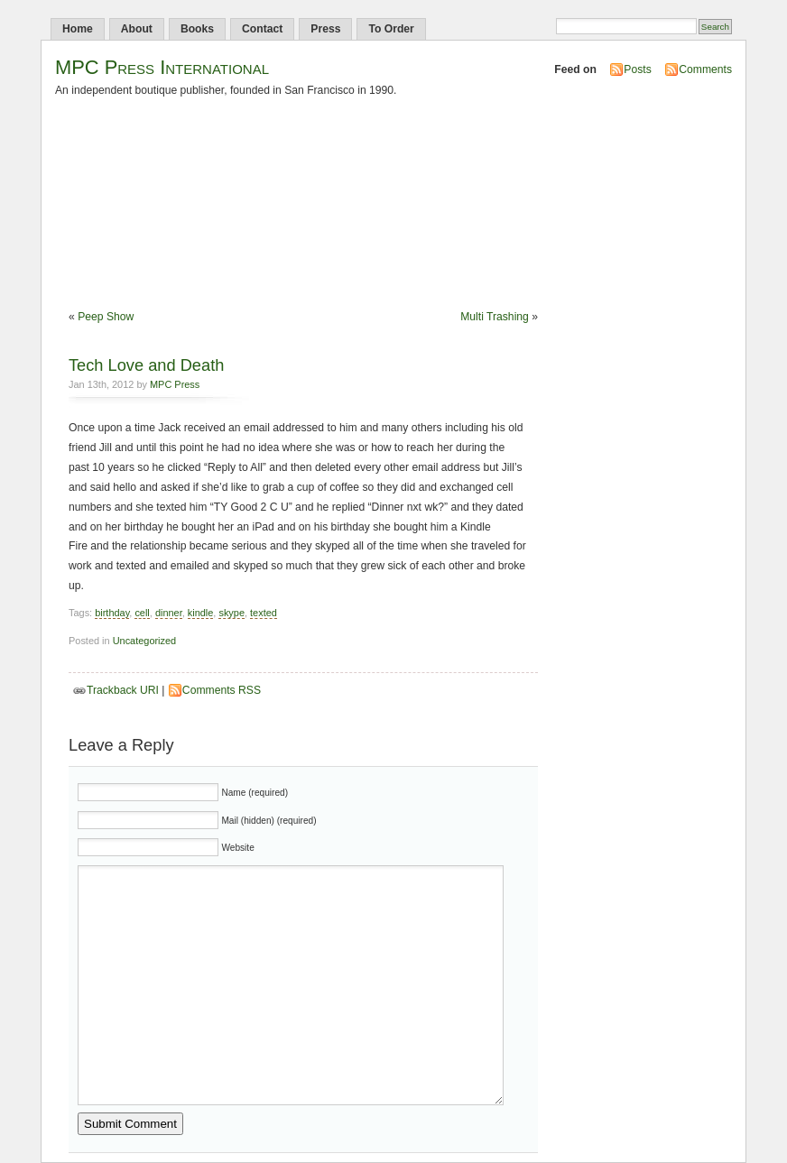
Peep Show (106, 316)
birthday (112, 612)
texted (263, 612)
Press (325, 29)
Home (77, 29)
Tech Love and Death (146, 364)
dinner (168, 612)
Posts (637, 69)
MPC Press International (162, 67)
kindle (201, 612)
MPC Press (174, 384)
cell (141, 612)
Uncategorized (145, 640)
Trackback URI (123, 690)
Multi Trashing (494, 316)
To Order (390, 29)
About (137, 29)
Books (197, 29)
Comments (705, 69)
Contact (262, 29)
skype (231, 612)
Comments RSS (221, 690)
